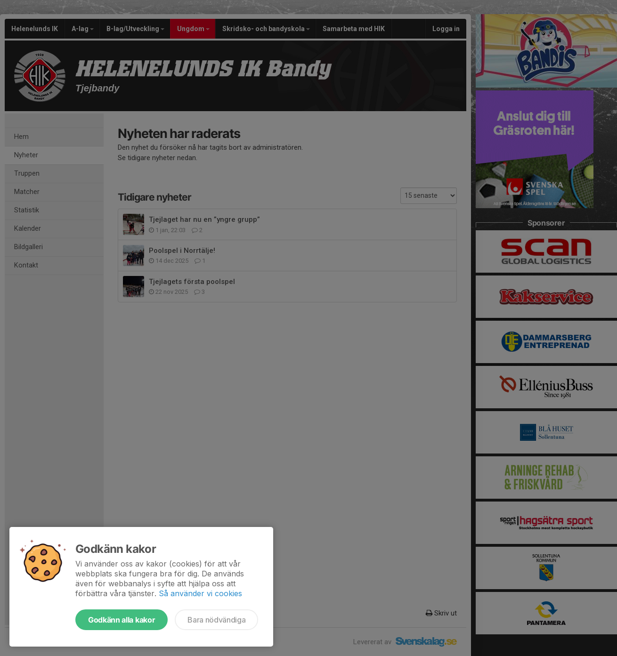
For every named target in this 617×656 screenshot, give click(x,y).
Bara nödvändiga (216, 619)
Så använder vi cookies (200, 593)
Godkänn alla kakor (121, 619)
